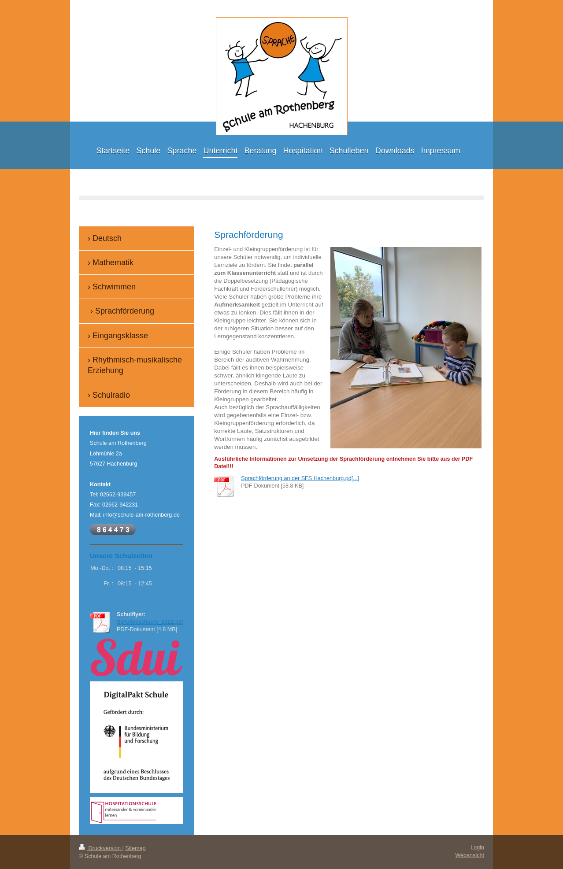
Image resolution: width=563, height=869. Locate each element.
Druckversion (100, 848)
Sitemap (135, 848)
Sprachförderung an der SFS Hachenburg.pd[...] (300, 478)
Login (477, 847)
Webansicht (469, 855)
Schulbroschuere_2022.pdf (150, 622)
